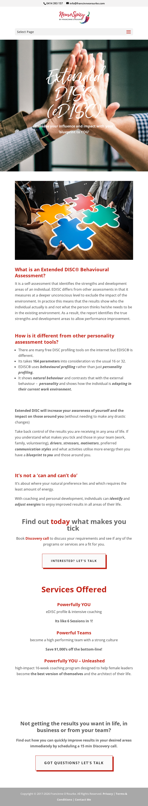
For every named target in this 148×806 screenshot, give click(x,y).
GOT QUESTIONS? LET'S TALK (74, 763)
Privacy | (109, 794)
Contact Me (82, 799)
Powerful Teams (74, 633)
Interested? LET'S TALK (74, 561)
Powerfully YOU (74, 604)
